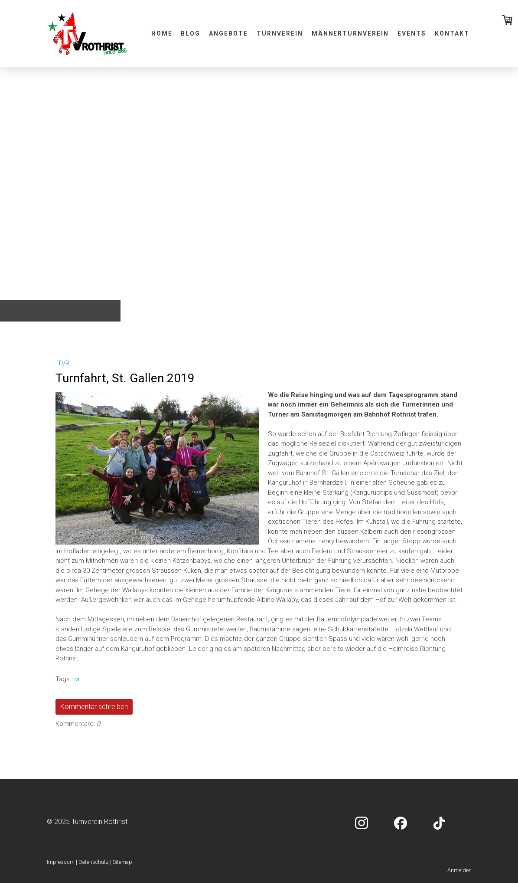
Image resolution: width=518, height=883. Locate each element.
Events (411, 33)
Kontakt (452, 33)
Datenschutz (93, 862)
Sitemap (122, 862)
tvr (63, 363)
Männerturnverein (350, 33)
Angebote (228, 33)
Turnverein (280, 33)
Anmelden (459, 870)
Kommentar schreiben (94, 706)
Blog (190, 33)
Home (162, 33)
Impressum (61, 862)
